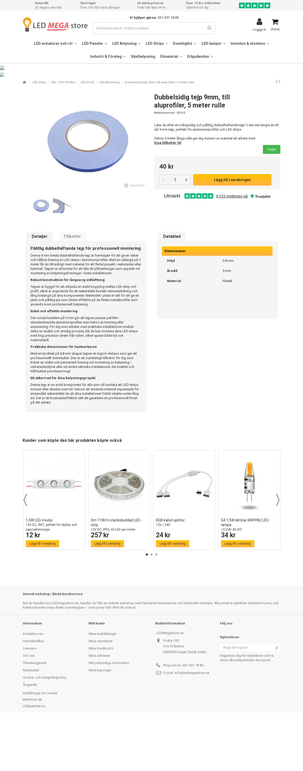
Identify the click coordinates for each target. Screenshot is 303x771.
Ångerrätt (30, 735)
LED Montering (109, 132)
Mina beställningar (102, 684)
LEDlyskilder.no (34, 756)
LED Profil (87, 132)
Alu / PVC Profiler (63, 132)
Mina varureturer (101, 691)
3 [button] (156, 605)
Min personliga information (109, 713)
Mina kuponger (100, 720)
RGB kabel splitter (184, 572)
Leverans (29, 698)
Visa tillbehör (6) (167, 193)
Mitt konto (97, 674)
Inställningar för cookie (40, 743)
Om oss (29, 706)
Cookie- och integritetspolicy (44, 728)
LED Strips (39, 132)
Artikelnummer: (165, 163)
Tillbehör (72, 287)
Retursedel (31, 720)
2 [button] (151, 605)
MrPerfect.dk (32, 750)
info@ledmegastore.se (192, 723)
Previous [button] (25, 550)
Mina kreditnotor (101, 698)
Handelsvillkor (33, 691)
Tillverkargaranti (35, 713)
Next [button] (277, 550)
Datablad (171, 287)
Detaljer (40, 287)
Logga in (259, 29)
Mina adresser (99, 706)
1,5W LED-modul (54, 575)
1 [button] (147, 605)
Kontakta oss (33, 684)
